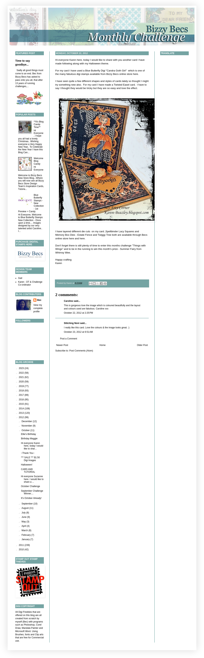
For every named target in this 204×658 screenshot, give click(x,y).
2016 (22, 399)
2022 (22, 372)
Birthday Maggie (29, 438)
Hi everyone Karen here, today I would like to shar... (32, 446)
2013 (22, 413)
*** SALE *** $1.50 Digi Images (30, 458)
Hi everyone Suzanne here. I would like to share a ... (32, 479)
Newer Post (62, 345)
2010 (22, 549)
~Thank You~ (28, 453)
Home (103, 345)
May (24, 521)
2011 (22, 545)
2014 (22, 408)
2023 (22, 368)
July (24, 512)
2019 (22, 386)
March (25, 530)
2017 (22, 395)
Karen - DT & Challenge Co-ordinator (30, 283)
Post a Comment (68, 338)
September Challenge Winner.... (32, 492)
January (26, 539)
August (25, 508)
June (24, 517)
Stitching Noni (71, 323)
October (26, 430)
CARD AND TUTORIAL (28, 470)
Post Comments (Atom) (81, 350)
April (24, 526)
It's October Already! (31, 498)
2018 (22, 390)
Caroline (68, 301)
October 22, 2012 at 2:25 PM (78, 313)
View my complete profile (38, 308)
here (135, 74)
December (27, 421)
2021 (22, 377)
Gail (20, 278)
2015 (22, 404)
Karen (72, 59)
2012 (22, 417)
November (27, 425)
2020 (22, 381)
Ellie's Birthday (28, 434)
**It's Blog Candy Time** (39, 124)
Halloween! (26, 464)
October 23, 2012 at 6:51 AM (78, 332)
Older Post (142, 345)
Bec (39, 300)
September (27, 503)
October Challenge (30, 486)
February (26, 535)
